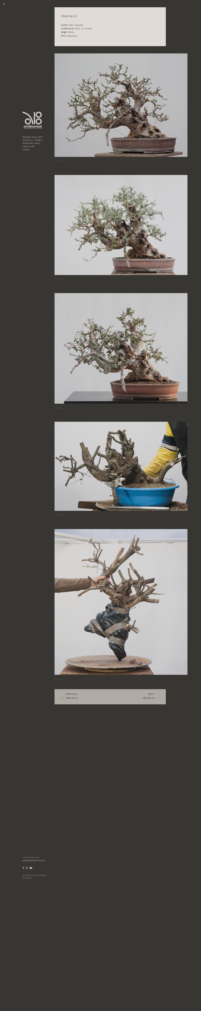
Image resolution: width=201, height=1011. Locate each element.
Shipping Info (31, 143)
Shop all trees (32, 140)
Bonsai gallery (33, 137)
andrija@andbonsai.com (34, 860)
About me (29, 146)
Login (26, 149)
